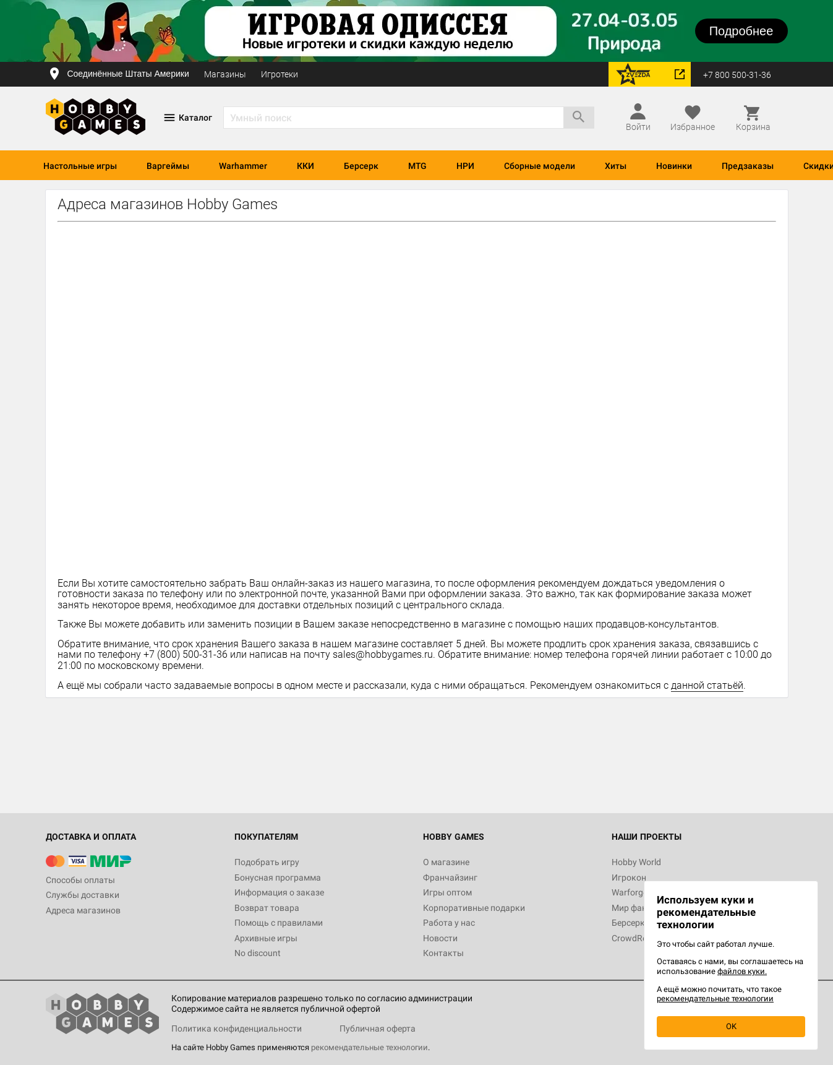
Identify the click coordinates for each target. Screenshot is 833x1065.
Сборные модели (539, 166)
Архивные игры (265, 938)
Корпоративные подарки (474, 908)
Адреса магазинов (83, 910)
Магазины (225, 74)
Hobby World (636, 862)
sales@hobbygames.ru (383, 654)
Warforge (629, 892)
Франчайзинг (450, 877)
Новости (440, 938)
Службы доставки (82, 895)
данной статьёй (707, 685)
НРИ (465, 166)
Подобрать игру (266, 862)
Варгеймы (168, 166)
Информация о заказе (279, 892)
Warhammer (243, 166)
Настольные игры (80, 166)
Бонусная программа (277, 877)
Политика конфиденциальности (236, 1028)
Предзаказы (748, 166)
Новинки (674, 166)
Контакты (443, 953)
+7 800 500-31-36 (737, 75)
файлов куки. (742, 971)
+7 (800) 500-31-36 (185, 654)
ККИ (305, 166)
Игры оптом (447, 892)
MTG (417, 166)
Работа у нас (449, 923)
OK (731, 1026)
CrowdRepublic (641, 938)
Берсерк (361, 166)
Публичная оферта (378, 1028)
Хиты (615, 166)
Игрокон (629, 877)
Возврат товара (266, 908)
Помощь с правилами (278, 923)
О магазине (446, 862)
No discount (257, 953)
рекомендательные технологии (369, 1047)
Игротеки (279, 74)
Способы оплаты (80, 880)
